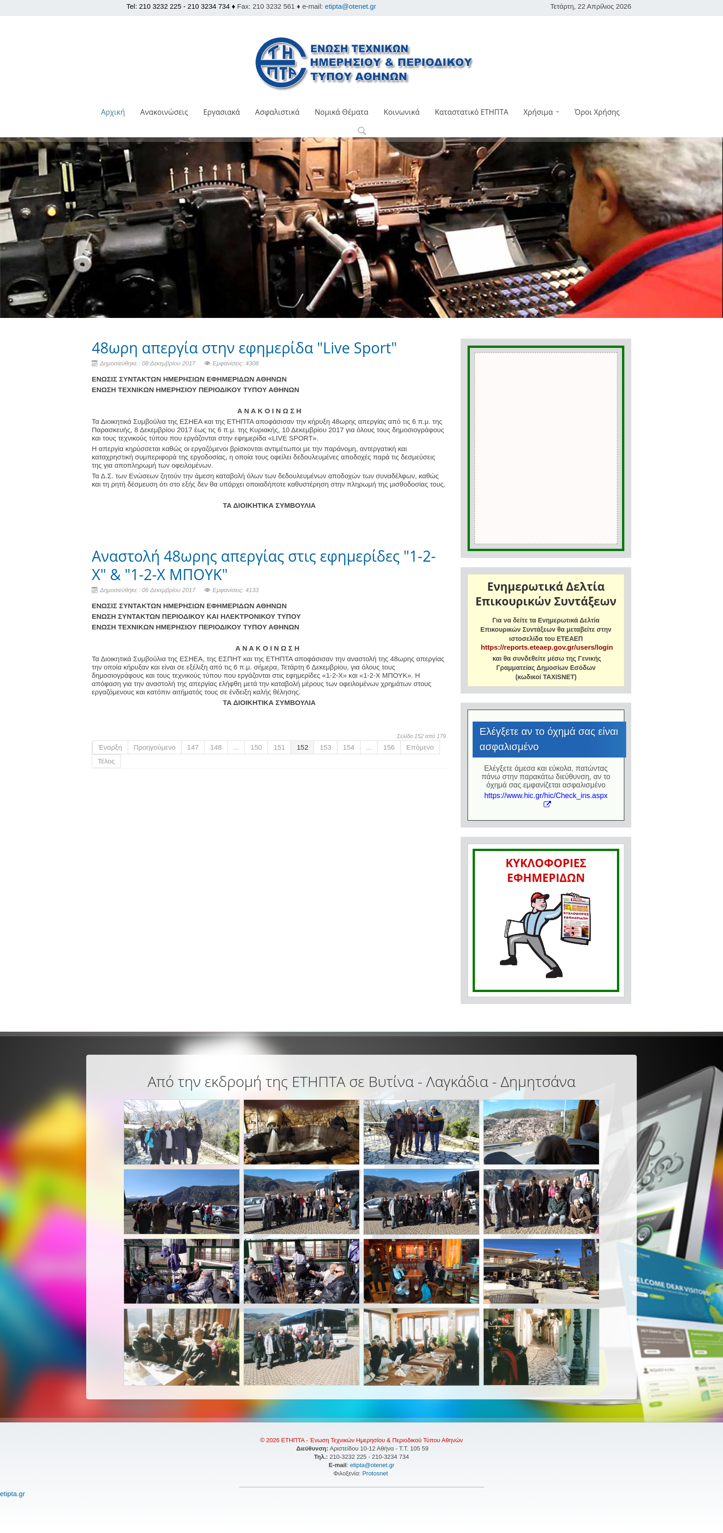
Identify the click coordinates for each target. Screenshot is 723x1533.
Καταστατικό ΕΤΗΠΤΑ (471, 112)
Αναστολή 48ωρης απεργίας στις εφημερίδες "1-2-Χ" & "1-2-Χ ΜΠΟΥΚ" (264, 565)
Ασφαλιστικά (277, 112)
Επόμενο (420, 747)
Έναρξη (110, 747)
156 (389, 747)
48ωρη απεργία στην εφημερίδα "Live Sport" (244, 348)
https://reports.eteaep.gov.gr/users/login (547, 647)
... (236, 747)
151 (279, 747)
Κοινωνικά (402, 112)
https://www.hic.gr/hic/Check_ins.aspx (546, 800)
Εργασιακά (221, 112)
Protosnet (376, 1473)
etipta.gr (12, 1494)
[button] (361, 131)
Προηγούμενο (155, 747)
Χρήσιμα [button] (541, 112)
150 (256, 747)
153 (325, 747)
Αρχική (113, 112)
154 (349, 747)
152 (302, 747)
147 (193, 747)
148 (216, 747)
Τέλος (106, 761)
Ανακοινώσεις (164, 112)
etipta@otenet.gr (350, 6)
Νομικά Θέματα (341, 112)
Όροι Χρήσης (597, 112)
